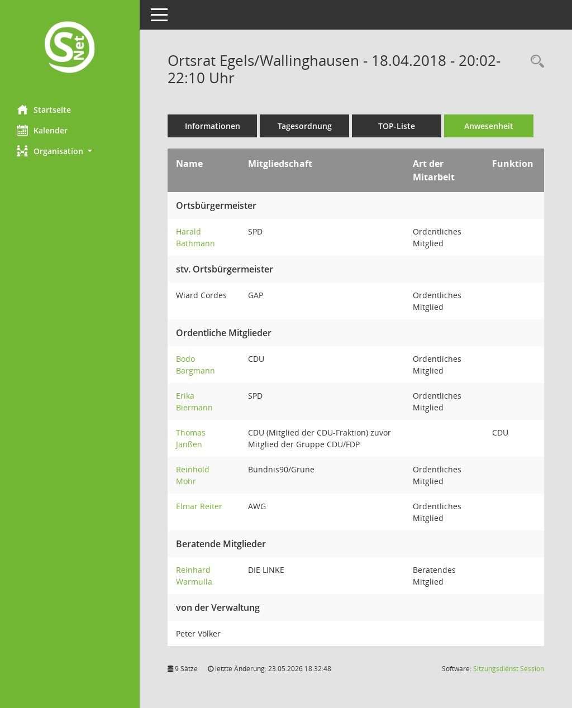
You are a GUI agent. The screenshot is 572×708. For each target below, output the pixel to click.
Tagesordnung (305, 126)
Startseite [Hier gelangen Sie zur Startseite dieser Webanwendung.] (44, 109)
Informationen (212, 126)
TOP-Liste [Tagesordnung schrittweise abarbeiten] (396, 126)
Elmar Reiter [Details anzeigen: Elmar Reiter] (199, 506)
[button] (70, 151)
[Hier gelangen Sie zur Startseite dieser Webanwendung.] (70, 48)
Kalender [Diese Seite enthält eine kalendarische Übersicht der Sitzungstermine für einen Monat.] (42, 130)
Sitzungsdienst (508, 668)
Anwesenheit (488, 126)
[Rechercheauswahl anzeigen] (534, 61)
